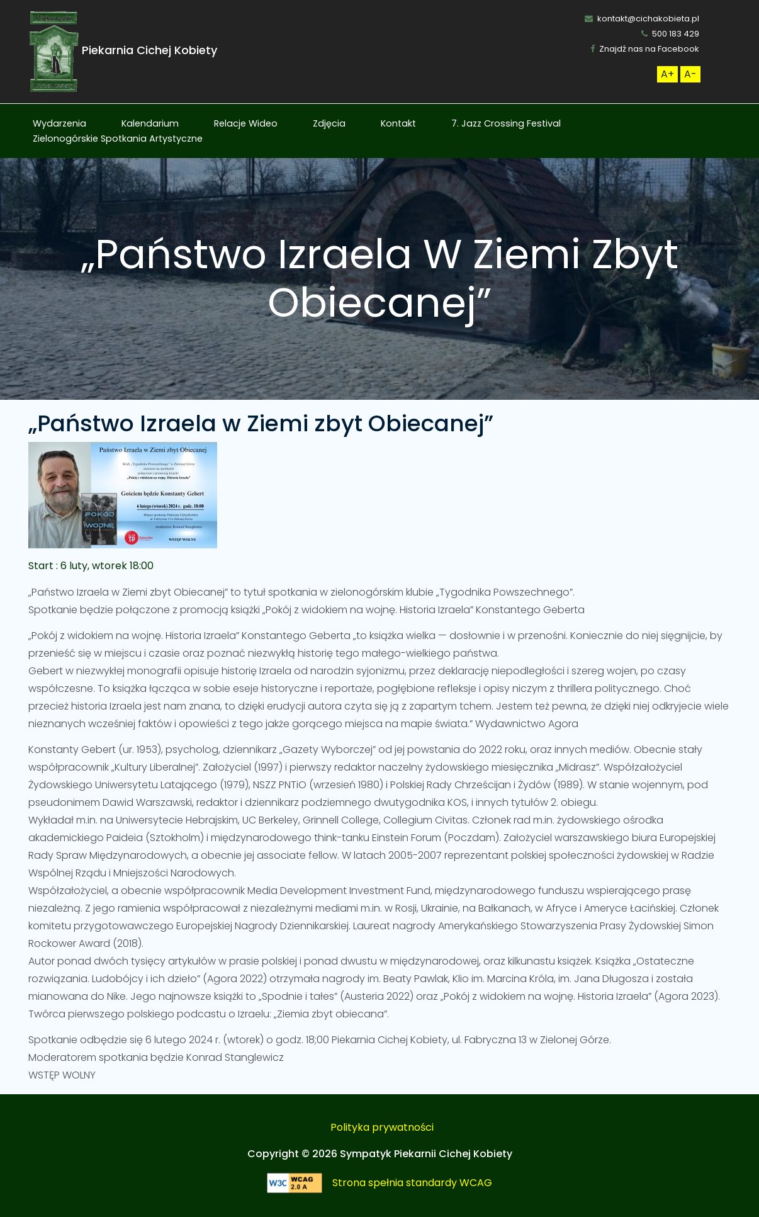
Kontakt (398, 123)
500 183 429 (670, 34)
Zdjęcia (329, 123)
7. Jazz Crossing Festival (506, 123)
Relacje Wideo (246, 123)
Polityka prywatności (382, 1127)
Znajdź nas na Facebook (644, 49)
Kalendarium (150, 123)
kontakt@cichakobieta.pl (642, 19)
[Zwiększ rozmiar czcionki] (667, 74)
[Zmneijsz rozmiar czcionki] (690, 74)
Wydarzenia (59, 123)
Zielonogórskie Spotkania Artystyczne (118, 138)
